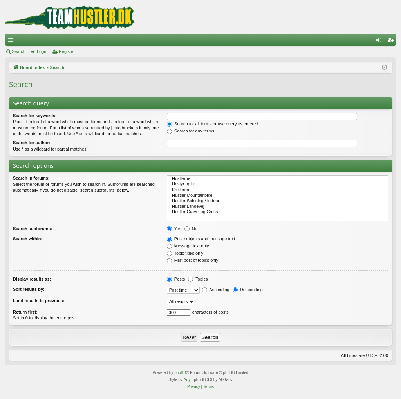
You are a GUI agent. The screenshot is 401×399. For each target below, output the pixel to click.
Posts (176, 279)
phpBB (180, 372)
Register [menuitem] (392, 41)
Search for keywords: (35, 115)
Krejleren (277, 190)
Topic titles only (185, 253)
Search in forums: (31, 178)
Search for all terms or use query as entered (212, 124)
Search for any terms (190, 131)
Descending (248, 289)
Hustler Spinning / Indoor (277, 201)
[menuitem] (193, 386)
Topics (198, 279)
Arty (187, 379)
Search (18, 51)
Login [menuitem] (380, 41)
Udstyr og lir (277, 184)
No (190, 228)
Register (67, 51)
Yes (174, 228)
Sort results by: (29, 289)
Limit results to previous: (38, 300)
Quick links (12, 41)
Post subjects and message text (201, 238)
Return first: (25, 312)
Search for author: (31, 142)
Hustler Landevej (277, 206)
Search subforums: (32, 228)
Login (42, 51)
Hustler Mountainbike (277, 195)
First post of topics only (193, 260)
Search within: (27, 238)
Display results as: (32, 279)
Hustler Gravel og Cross (277, 212)
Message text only (188, 245)
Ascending (215, 289)
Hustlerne (277, 178)
